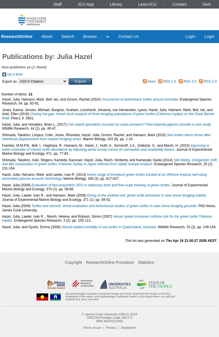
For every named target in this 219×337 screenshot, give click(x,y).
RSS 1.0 (169, 81)
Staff (57, 4)
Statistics (146, 262)
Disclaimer (128, 327)
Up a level (15, 74)
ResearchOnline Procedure (110, 262)
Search (67, 36)
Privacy (111, 327)
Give (206, 4)
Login (190, 36)
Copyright (73, 262)
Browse (90, 36)
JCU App (86, 4)
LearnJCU (147, 4)
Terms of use (92, 327)
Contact (180, 4)
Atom (152, 81)
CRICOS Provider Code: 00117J (109, 317)
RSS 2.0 (190, 81)
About (47, 36)
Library (116, 4)
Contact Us (128, 36)
